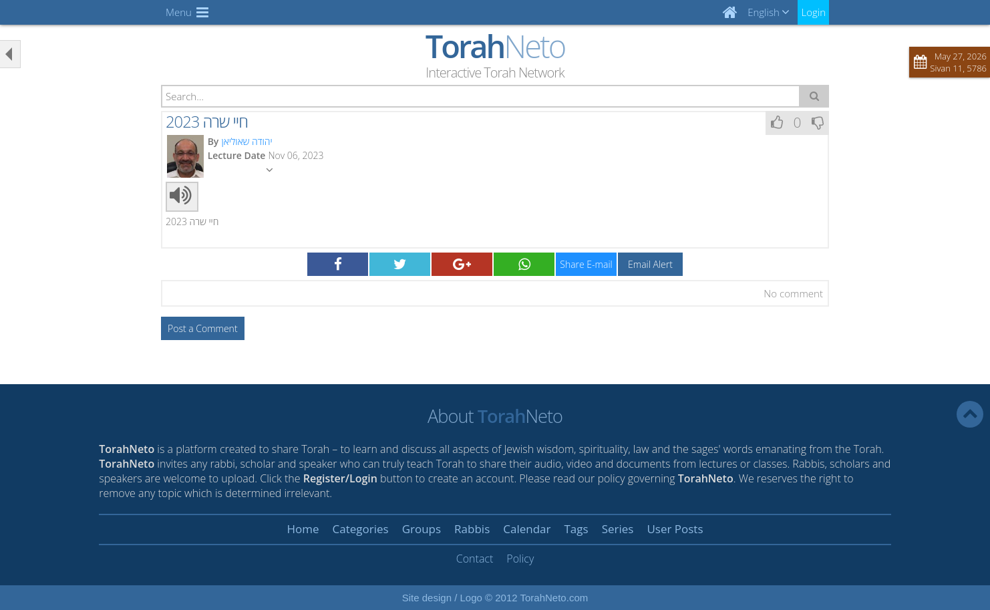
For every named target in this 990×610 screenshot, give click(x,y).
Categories (361, 529)
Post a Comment (203, 328)
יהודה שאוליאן (246, 141)
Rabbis (472, 529)
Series (618, 529)
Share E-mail (586, 264)
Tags (576, 529)
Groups (421, 529)
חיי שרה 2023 (207, 121)
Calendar (526, 529)
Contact (475, 558)
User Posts (675, 529)
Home (303, 529)
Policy (520, 558)
